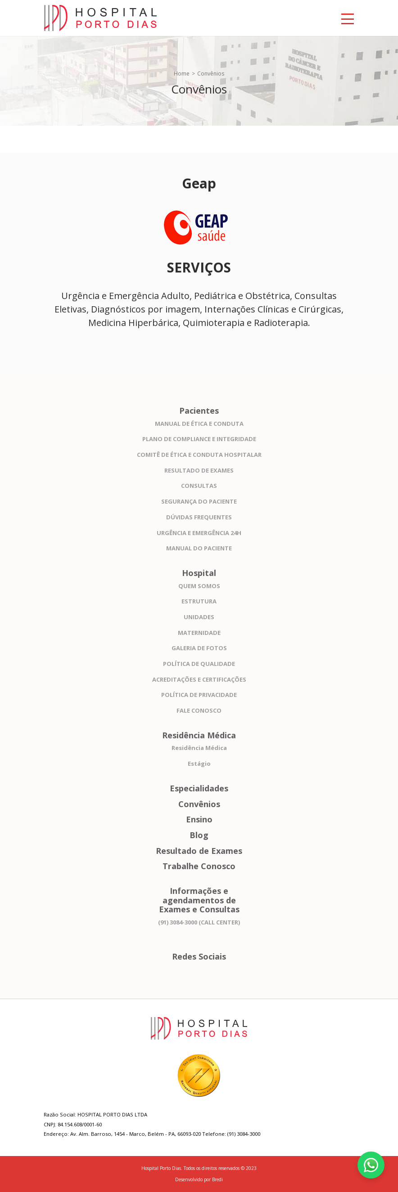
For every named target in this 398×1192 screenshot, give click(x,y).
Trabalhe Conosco (199, 866)
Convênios (199, 804)
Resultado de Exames (199, 851)
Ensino (199, 819)
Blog (199, 835)
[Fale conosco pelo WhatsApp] (370, 1165)
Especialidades (199, 788)
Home (182, 73)
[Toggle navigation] (347, 18)
